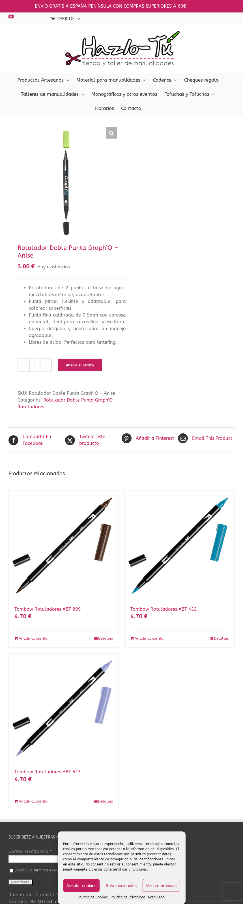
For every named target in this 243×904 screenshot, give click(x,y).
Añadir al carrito (80, 365)
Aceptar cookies (81, 885)
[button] (111, 133)
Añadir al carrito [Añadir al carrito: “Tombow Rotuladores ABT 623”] (33, 801)
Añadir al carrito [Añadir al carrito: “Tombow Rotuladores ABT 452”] (149, 638)
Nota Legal (156, 897)
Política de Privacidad (128, 897)
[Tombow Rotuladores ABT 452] (180, 546)
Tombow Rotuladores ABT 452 (163, 609)
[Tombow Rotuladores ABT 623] (64, 708)
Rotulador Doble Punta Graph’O (77, 400)
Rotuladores (31, 406)
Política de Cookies (93, 897)
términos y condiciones (52, 870)
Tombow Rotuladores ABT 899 (47, 609)
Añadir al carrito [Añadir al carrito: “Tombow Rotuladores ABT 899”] (33, 638)
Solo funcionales (121, 885)
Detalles (105, 638)
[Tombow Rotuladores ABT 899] (64, 546)
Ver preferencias (161, 885)
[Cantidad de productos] (34, 365)
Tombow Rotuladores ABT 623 (47, 771)
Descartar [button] (198, 6)
